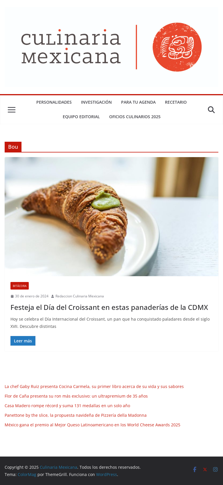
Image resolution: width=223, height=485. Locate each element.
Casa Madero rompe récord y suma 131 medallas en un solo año (67, 405)
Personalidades (54, 102)
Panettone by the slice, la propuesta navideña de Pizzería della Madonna (76, 415)
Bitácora (19, 286)
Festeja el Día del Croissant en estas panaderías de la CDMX (109, 307)
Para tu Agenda (138, 102)
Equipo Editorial (81, 116)
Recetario (176, 102)
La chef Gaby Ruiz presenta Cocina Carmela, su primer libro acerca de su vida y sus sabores (94, 386)
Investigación (96, 102)
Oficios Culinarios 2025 (135, 116)
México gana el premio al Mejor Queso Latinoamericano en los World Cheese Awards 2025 (92, 424)
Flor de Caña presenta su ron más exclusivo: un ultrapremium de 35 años (76, 396)
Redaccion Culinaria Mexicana (79, 296)
